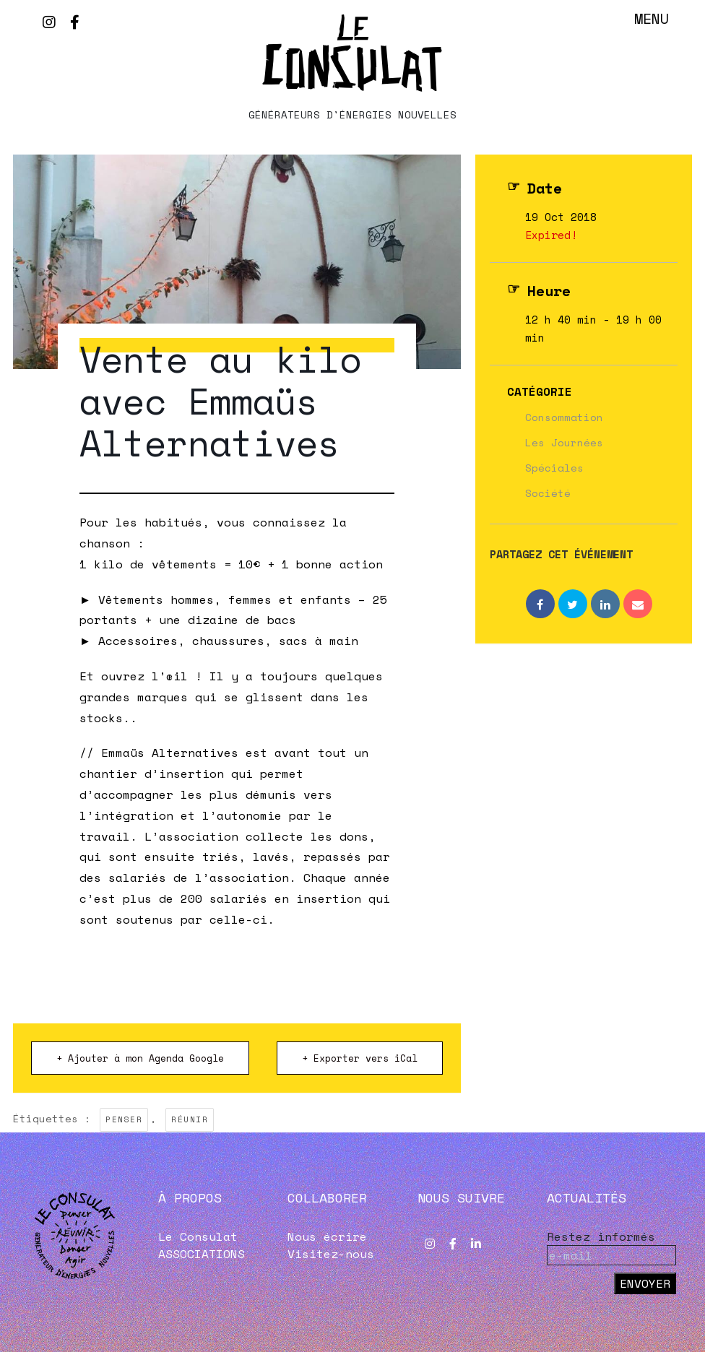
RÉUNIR (189, 1119)
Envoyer (645, 1283)
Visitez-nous (330, 1253)
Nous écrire (327, 1236)
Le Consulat (198, 1236)
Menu (651, 18)
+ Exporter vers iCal (360, 1058)
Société (548, 492)
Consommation (564, 417)
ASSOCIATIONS (201, 1253)
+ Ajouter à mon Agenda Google (140, 1058)
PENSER (123, 1119)
